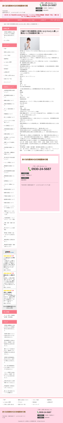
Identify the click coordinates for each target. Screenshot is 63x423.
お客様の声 (43, 20)
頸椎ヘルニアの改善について (9, 143)
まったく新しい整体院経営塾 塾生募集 (9, 316)
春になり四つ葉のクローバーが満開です (9, 391)
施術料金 (20, 20)
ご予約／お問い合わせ (55, 20)
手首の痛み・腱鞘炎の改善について (9, 153)
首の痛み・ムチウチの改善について (9, 138)
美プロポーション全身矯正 (9, 228)
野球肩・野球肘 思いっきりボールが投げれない (9, 234)
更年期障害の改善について (9, 96)
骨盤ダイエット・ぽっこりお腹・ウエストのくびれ (9, 213)
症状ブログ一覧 (7, 78)
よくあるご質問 (7, 62)
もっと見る (6, 40)
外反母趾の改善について (9, 148)
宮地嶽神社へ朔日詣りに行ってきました (9, 386)
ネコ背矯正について (9, 125)
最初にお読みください (9, 52)
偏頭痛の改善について (9, 199)
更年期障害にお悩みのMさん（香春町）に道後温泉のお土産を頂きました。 (9, 343)
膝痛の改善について (9, 192)
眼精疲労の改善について (9, 166)
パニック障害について (9, 162)
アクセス (6, 65)
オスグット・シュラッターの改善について (9, 206)
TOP (8, 20)
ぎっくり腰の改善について (9, 109)
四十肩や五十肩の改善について (9, 158)
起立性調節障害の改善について (9, 171)
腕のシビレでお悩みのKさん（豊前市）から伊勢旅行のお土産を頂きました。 (9, 351)
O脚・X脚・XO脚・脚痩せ (9, 223)
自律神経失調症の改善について (9, 91)
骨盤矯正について (8, 113)
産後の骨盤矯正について (9, 104)
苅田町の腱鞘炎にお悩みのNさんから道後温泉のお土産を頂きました (9, 34)
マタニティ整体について (9, 185)
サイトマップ (7, 82)
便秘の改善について (9, 202)
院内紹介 (6, 68)
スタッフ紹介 (31, 20)
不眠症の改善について (9, 196)
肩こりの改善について (9, 117)
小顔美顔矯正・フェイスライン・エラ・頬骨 (9, 218)
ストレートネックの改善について (9, 121)
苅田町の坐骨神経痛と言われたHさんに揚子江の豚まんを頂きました (9, 360)
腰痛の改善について (9, 100)
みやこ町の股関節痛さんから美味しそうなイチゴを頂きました (9, 367)
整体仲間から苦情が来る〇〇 (9, 240)
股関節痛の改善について (9, 176)
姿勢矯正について (8, 180)
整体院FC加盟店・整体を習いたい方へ (9, 245)
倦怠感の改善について (9, 189)
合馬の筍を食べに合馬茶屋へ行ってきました (9, 381)
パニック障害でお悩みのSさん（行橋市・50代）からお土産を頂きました (9, 375)
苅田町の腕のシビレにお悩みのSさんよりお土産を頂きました (9, 335)
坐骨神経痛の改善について (9, 129)
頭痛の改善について (9, 134)
